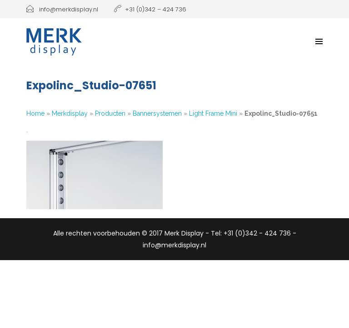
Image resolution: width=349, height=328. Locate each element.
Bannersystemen (157, 113)
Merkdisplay (70, 113)
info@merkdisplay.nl (62, 9)
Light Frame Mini (213, 113)
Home (35, 113)
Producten (110, 113)
